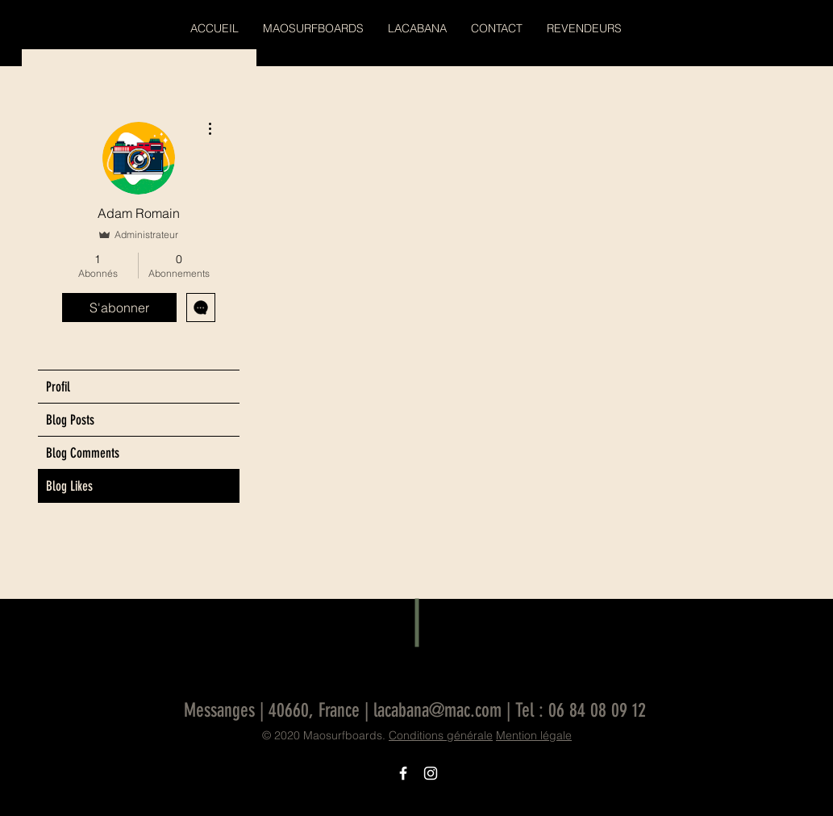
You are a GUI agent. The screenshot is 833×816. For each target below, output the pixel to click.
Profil (58, 387)
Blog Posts (70, 420)
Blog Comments (82, 453)
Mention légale (534, 735)
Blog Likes (69, 486)
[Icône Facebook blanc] (403, 773)
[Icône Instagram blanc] (430, 773)
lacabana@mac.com (437, 710)
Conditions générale (441, 735)
